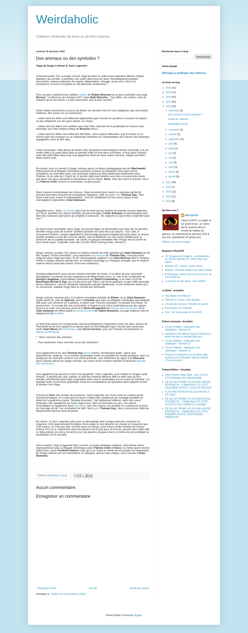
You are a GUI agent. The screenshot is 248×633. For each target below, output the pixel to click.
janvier (172, 176)
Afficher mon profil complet (176, 241)
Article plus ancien (139, 588)
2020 (169, 187)
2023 (169, 101)
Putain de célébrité (178, 119)
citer (117, 194)
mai (171, 157)
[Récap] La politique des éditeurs (184, 73)
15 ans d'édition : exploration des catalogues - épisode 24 (182, 328)
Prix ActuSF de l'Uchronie (178, 308)
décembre (174, 110)
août (171, 143)
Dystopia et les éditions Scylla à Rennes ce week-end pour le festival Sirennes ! (188, 335)
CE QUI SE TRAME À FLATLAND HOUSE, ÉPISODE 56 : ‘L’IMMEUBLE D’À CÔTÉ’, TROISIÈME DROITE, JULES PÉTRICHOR (188, 385)
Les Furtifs (68, 210)
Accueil (93, 588)
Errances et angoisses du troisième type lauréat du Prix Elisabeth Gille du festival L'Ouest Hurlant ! (186, 357)
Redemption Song (177, 124)
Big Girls (79, 405)
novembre (174, 129)
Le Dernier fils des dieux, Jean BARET (185, 281)
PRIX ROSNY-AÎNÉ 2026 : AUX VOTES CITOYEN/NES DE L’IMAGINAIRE (186, 376)
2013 (169, 196)
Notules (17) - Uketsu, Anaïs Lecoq (183, 266)
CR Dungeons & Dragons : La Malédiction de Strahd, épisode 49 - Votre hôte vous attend (187, 259)
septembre (175, 139)
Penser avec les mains (124, 308)
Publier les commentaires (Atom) (68, 594)
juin (171, 153)
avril (171, 162)
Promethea (68, 329)
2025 (169, 92)
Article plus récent (46, 588)
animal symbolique (47, 331)
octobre (173, 134)
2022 (169, 106)
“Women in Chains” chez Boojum (182, 299)
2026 (169, 87)
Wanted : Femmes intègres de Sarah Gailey (188, 270)
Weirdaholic (67, 19)
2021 (169, 182)
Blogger (138, 615)
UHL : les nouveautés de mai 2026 (183, 312)
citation (83, 94)
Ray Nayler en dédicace (177, 295)
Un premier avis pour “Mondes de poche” (187, 304)
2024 (169, 97)
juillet (172, 148)
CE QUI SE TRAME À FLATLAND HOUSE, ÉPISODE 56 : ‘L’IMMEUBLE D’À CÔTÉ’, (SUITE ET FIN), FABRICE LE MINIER (188, 401)
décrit (87, 352)
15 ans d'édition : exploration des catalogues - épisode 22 (182, 349)
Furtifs (58, 313)
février (172, 171)
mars (172, 167)
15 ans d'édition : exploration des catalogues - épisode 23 (182, 342)
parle (96, 408)
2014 (169, 191)
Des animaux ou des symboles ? (185, 114)
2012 (169, 201)
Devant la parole (85, 310)
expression (98, 255)
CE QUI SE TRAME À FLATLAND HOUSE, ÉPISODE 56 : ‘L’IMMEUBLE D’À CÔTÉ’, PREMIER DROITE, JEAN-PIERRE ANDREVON (188, 413)
